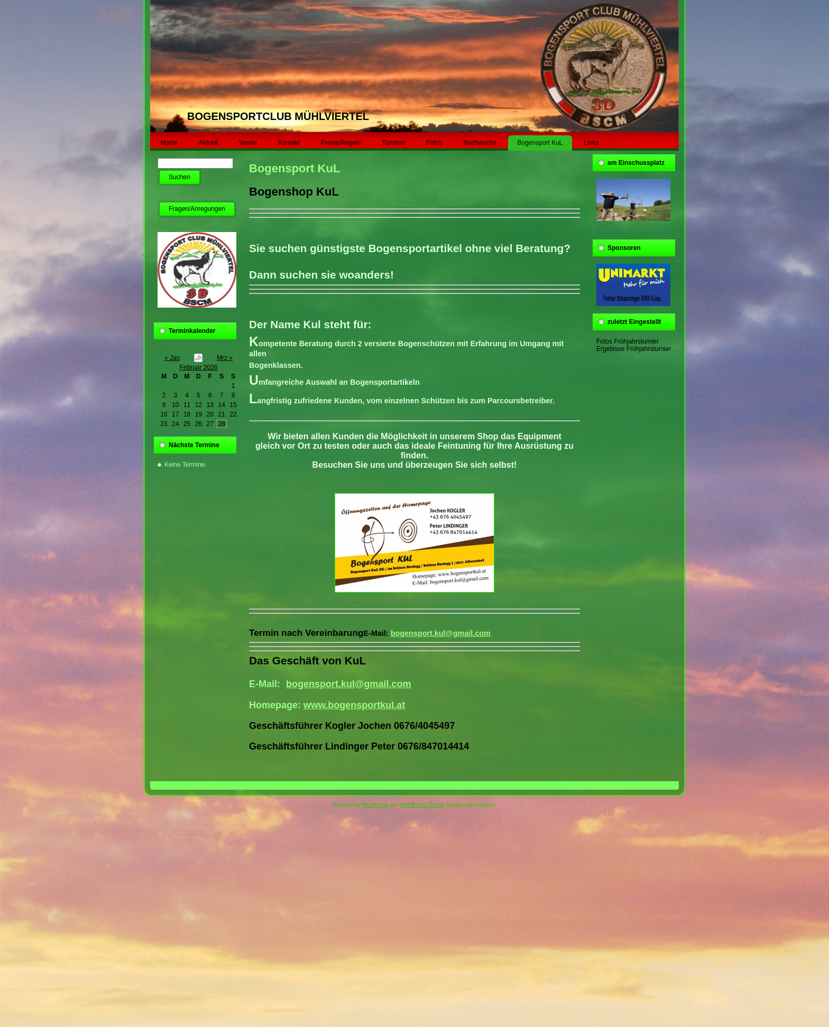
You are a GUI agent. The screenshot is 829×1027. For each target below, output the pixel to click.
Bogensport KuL (294, 168)
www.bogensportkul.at (354, 705)
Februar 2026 (198, 367)
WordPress (375, 805)
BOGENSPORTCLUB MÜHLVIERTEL (278, 116)
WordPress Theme (422, 805)
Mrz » (225, 358)
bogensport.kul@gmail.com (441, 633)
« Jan (172, 358)
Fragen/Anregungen (197, 208)
